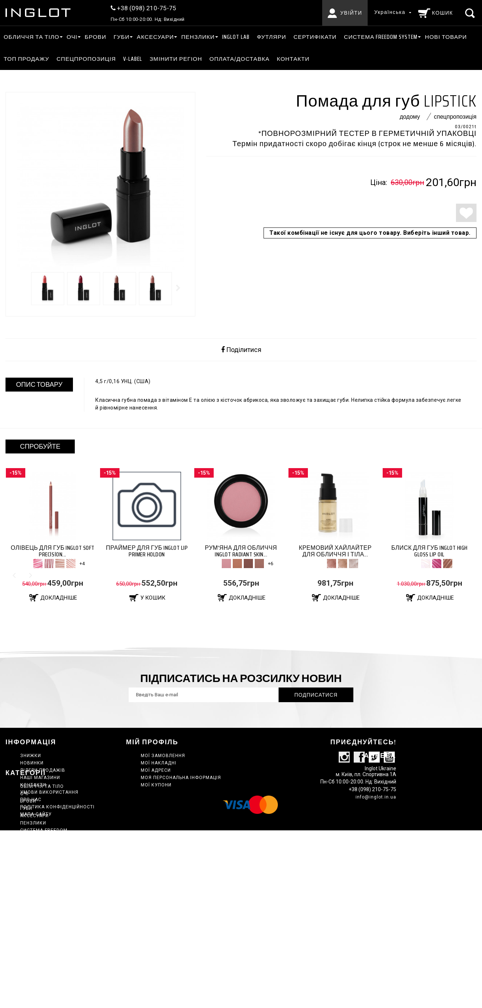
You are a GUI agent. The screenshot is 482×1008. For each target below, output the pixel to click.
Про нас (30, 799)
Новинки (32, 763)
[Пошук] (471, 13)
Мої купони (156, 785)
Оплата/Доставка (239, 58)
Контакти (293, 58)
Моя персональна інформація (181, 777)
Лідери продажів (42, 770)
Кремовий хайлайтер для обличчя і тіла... (335, 551)
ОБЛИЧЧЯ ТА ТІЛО (31, 36)
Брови (95, 36)
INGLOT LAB (236, 36)
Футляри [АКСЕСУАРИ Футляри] (271, 36)
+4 (82, 563)
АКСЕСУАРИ (155, 36)
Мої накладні (158, 763)
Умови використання (49, 792)
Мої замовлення (163, 755)
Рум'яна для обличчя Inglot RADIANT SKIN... (241, 551)
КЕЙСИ (28, 897)
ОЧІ (72, 36)
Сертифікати (315, 36)
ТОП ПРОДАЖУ (26, 58)
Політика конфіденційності (57, 806)
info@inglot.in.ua (376, 814)
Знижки (30, 755)
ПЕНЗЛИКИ (197, 36)
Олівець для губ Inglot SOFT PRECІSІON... (53, 551)
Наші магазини (40, 777)
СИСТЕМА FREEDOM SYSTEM (380, 36)
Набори (30, 919)
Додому (410, 116)
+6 (270, 563)
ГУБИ (122, 36)
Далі (178, 288)
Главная (31, 904)
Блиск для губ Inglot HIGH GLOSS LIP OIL (429, 551)
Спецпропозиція (86, 58)
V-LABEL (132, 58)
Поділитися (241, 349)
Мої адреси (156, 770)
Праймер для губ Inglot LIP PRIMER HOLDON (147, 551)
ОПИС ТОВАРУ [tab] (39, 384)
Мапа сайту (36, 814)
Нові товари (446, 36)
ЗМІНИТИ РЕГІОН (176, 58)
